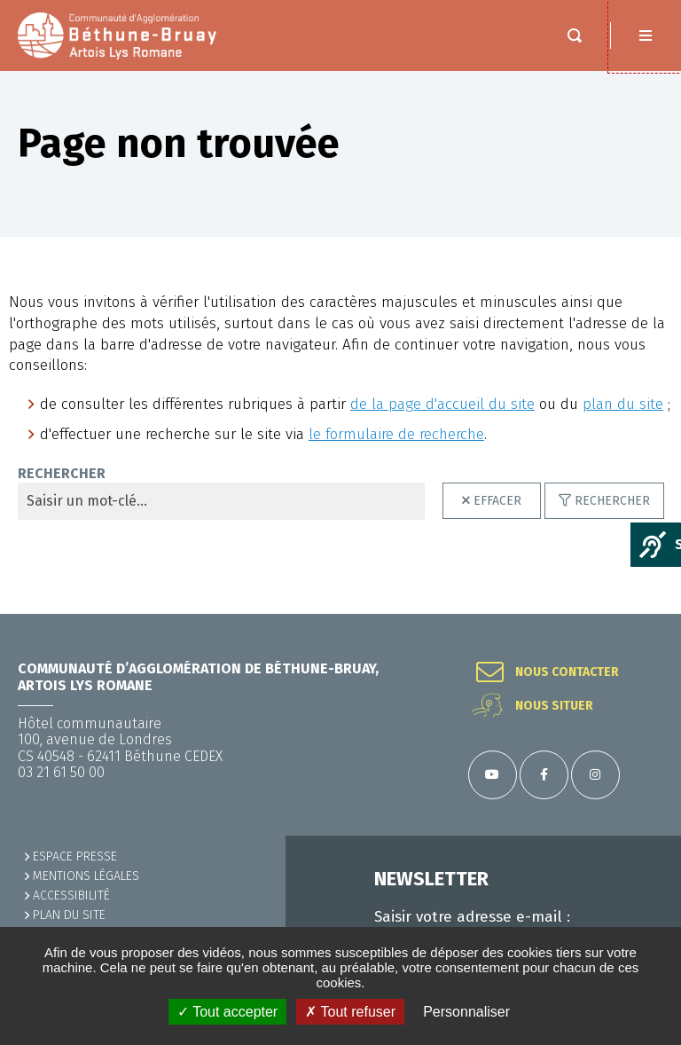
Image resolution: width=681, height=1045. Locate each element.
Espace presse (75, 856)
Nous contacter (567, 672)
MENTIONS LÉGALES (86, 876)
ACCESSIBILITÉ (71, 895)
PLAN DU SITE (69, 915)
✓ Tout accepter (227, 1011)
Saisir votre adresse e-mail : (472, 917)
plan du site (623, 404)
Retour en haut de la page (645, 613)
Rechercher (612, 500)
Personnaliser (466, 1011)
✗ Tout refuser (350, 1011)
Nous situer (554, 706)
